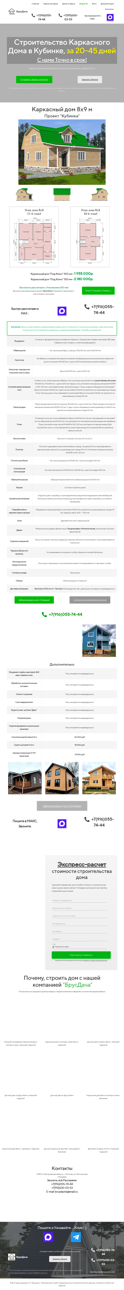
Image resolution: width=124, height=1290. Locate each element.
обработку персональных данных (95, 960)
